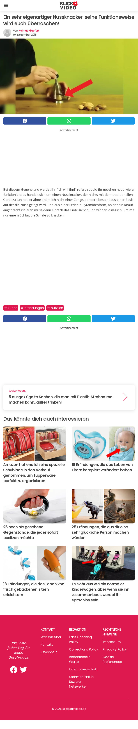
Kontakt (47, 644)
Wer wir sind (51, 637)
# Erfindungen (32, 308)
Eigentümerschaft (83, 669)
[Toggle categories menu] (6, 5)
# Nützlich (55, 308)
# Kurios (10, 308)
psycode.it (49, 652)
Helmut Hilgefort (29, 30)
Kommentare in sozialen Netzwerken (81, 682)
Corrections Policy (83, 649)
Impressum (112, 642)
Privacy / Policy (115, 649)
